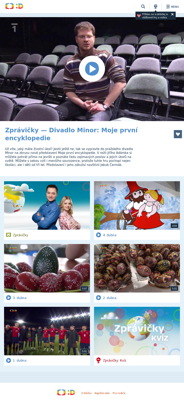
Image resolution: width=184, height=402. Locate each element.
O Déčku (86, 393)
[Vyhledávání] (143, 6)
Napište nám (102, 393)
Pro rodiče (119, 393)
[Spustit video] (92, 69)
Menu (172, 6)
